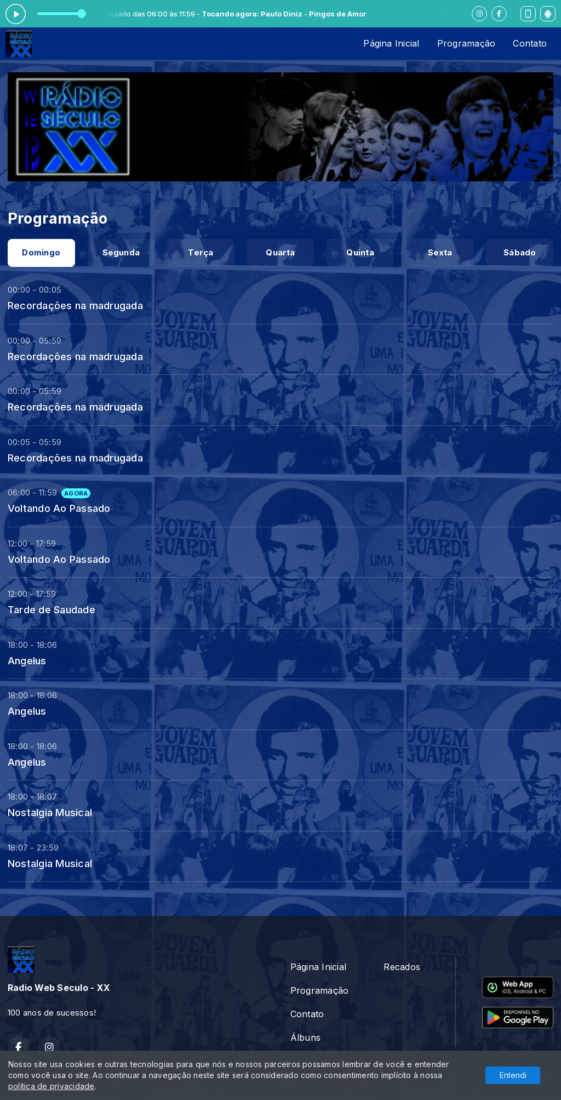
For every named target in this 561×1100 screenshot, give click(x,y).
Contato (530, 43)
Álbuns (305, 1037)
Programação (466, 43)
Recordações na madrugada (75, 305)
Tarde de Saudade (51, 609)
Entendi (513, 1075)
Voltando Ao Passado (59, 508)
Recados (401, 966)
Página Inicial (391, 43)
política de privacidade (51, 1086)
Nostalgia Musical (50, 812)
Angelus (27, 660)
